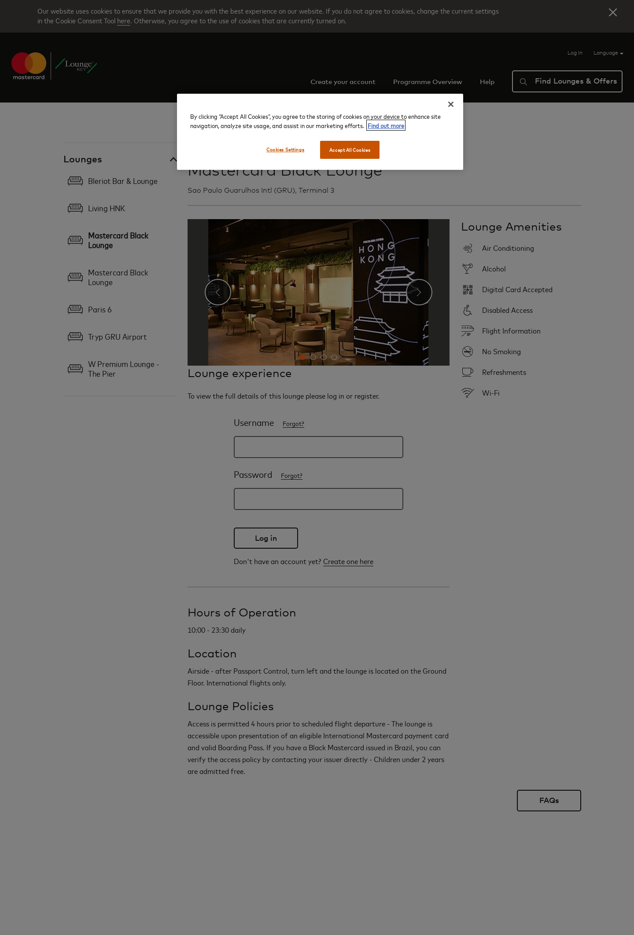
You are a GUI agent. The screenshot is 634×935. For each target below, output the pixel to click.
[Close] (451, 104)
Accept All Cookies (349, 150)
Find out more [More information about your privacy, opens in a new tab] (386, 125)
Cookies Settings (285, 149)
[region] (320, 132)
